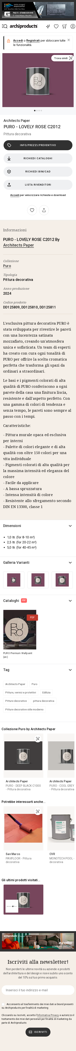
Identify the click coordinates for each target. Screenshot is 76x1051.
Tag (6, 670)
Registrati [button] (33, 40)
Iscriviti (38, 1032)
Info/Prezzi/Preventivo (31, 145)
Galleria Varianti (16, 562)
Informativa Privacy (48, 1015)
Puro (7, 266)
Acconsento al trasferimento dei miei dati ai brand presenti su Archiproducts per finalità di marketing (37, 1006)
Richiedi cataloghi (29, 158)
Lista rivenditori (29, 185)
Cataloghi (15, 600)
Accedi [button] (18, 40)
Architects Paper (17, 120)
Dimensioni (12, 526)
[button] (69, 40)
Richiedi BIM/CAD (29, 172)
